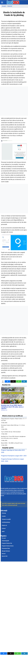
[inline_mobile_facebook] (3, 653)
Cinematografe (5, 540)
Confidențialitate (6, 522)
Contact (4, 528)
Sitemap (4, 513)
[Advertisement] (14, 101)
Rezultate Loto (4, 410)
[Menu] (2, 2)
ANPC (3, 531)
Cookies (4, 516)
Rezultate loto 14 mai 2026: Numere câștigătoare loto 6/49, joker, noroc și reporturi (12, 406)
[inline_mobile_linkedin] (24, 653)
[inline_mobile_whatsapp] (17, 653)
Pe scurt (4, 538)
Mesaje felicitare (6, 551)
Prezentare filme (6, 548)
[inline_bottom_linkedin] (24, 381)
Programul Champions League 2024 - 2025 (13, 455)
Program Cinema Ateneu (8, 545)
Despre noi (4, 525)
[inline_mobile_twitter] (10, 653)
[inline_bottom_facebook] (7, 381)
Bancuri (4, 553)
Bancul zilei (4, 556)
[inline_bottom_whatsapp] (18, 381)
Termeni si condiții (6, 519)
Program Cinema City (7, 543)
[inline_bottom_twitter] (13, 381)
